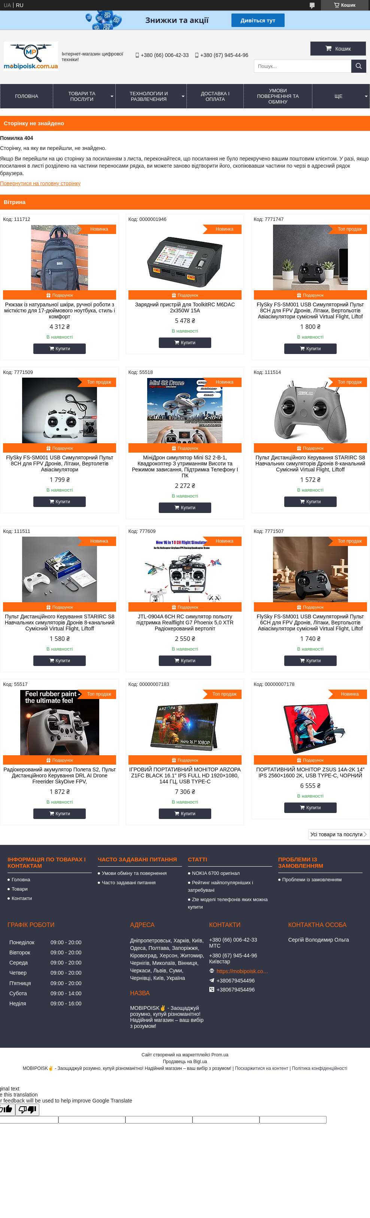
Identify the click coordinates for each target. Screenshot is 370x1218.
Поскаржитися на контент (261, 1068)
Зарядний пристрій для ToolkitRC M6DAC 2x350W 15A (185, 308)
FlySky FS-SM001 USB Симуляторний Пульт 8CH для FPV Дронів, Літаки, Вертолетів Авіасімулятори (59, 463)
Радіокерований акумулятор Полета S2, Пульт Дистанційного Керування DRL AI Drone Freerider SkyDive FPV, (59, 775)
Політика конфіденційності (320, 1068)
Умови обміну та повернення (134, 873)
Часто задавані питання (128, 882)
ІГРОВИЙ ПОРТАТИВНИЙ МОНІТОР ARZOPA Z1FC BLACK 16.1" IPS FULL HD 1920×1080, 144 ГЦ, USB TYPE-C (185, 775)
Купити (63, 348)
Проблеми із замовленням (312, 879)
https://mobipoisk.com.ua (243, 971)
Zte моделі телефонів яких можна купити (228, 903)
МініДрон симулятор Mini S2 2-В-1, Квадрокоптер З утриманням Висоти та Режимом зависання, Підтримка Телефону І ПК (185, 466)
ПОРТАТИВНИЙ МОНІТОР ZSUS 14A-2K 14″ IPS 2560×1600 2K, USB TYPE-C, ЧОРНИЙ (310, 772)
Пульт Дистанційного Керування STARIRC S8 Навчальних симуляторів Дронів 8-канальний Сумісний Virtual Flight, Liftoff (310, 463)
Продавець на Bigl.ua (185, 1061)
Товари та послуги (82, 96)
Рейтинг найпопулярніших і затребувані (220, 886)
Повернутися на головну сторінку (40, 183)
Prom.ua (220, 1055)
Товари (20, 889)
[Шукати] (358, 66)
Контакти (22, 898)
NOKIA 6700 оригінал (216, 873)
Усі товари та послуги (336, 834)
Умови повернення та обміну (277, 96)
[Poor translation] (27, 1110)
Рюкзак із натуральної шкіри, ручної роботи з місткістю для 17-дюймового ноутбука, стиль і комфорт (59, 311)
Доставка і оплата (215, 96)
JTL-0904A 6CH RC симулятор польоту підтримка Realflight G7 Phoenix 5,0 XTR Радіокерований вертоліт (184, 623)
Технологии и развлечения (149, 96)
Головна (26, 96)
